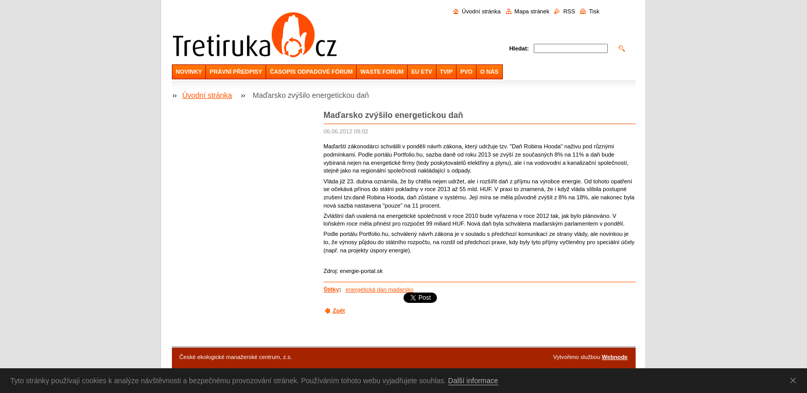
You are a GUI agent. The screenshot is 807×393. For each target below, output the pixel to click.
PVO (466, 72)
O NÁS (489, 72)
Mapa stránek (532, 11)
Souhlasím (795, 380)
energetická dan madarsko (379, 289)
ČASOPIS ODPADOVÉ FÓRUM (311, 72)
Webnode (614, 357)
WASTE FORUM (382, 72)
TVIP (446, 72)
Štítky (331, 289)
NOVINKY (189, 72)
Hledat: (519, 48)
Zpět (339, 310)
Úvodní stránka (481, 11)
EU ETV (421, 72)
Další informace (473, 381)
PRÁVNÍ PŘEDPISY (235, 72)
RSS (569, 11)
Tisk (594, 11)
